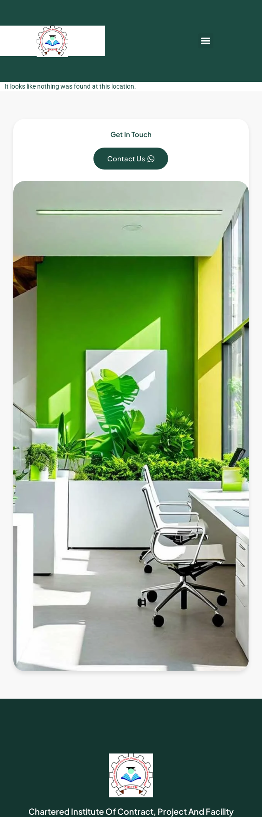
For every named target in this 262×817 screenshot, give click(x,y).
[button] (205, 40)
